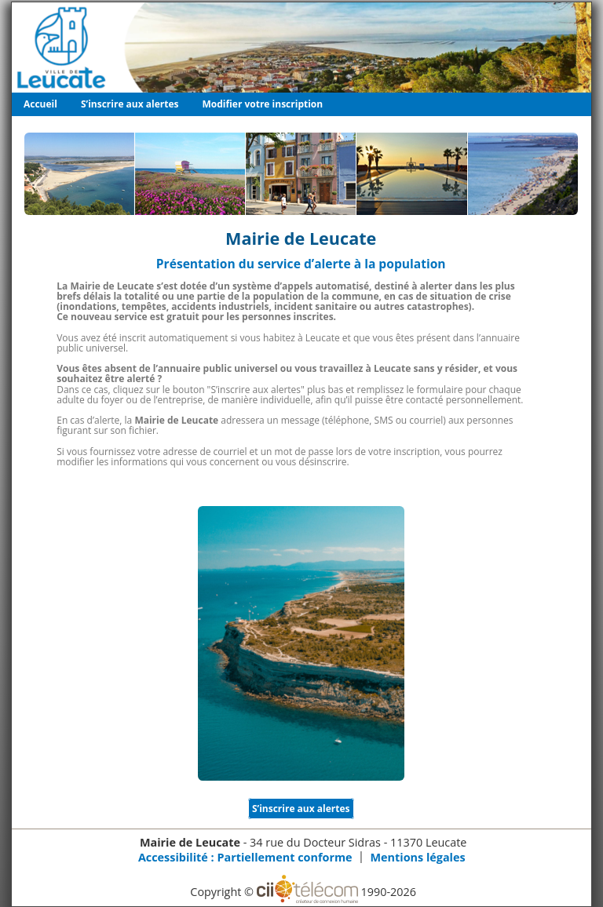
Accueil (40, 104)
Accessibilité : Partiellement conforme (245, 857)
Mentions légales (417, 857)
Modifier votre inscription (263, 104)
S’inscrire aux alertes (130, 104)
